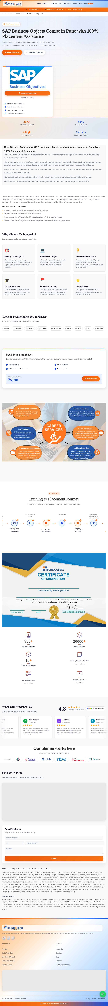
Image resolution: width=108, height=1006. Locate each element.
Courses (53, 3)
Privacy (88, 998)
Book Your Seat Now (27, 93)
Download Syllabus (34, 52)
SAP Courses (20, 14)
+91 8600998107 (34, 9)
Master (4, 949)
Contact (74, 3)
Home (39, 3)
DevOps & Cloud (8, 957)
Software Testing (8, 961)
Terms (94, 998)
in (3, 938)
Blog (60, 3)
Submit (54, 858)
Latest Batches (86, 3)
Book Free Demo (12, 52)
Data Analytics (7, 953)
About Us (45, 3)
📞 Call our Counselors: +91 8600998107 (54, 1004)
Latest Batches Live (63, 965)
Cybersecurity (7, 965)
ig (12, 938)
